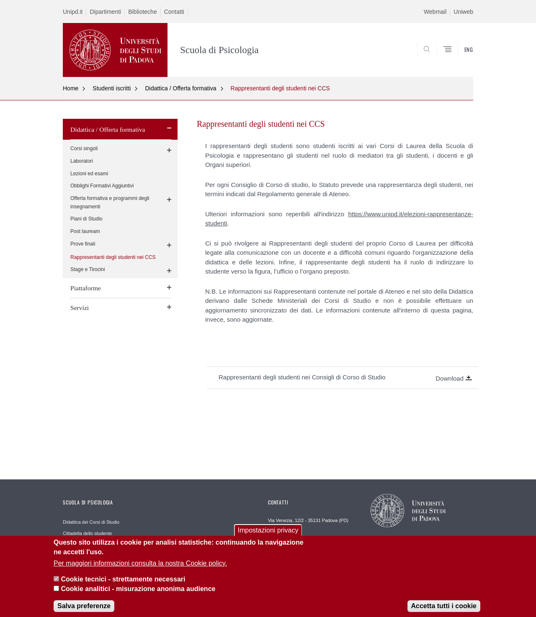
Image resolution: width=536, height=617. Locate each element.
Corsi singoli (84, 148)
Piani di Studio (86, 219)
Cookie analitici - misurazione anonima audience (138, 595)
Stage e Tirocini (87, 269)
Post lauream (85, 231)
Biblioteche (142, 11)
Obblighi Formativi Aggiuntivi (102, 186)
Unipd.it (72, 11)
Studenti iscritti (112, 88)
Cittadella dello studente (87, 533)
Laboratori (81, 161)
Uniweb (463, 11)
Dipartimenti (105, 11)
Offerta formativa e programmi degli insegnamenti (109, 202)
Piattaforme (85, 288)
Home (70, 88)
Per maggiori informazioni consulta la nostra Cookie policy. (140, 569)
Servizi (79, 307)
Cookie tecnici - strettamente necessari (123, 585)
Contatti (174, 11)
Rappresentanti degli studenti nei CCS (280, 88)
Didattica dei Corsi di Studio (91, 522)
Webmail (435, 11)
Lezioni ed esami (89, 174)
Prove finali (82, 244)
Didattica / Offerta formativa (180, 88)
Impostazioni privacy (268, 536)
